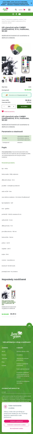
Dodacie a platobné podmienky (22, 364)
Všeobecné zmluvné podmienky (22, 359)
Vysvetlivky (20, 355)
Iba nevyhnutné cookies (16, 428)
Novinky (4, 355)
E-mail (4, 392)
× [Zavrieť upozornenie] (31, 3)
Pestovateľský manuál (23, 369)
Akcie (3, 351)
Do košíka (24, 106)
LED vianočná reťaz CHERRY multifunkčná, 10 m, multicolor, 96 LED (9, 302)
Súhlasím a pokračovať (16, 421)
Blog (3, 362)
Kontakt (4, 365)
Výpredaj (4, 358)
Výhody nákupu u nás (23, 351)
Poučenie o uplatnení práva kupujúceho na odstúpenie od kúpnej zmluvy (23, 375)
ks (9, 106)
